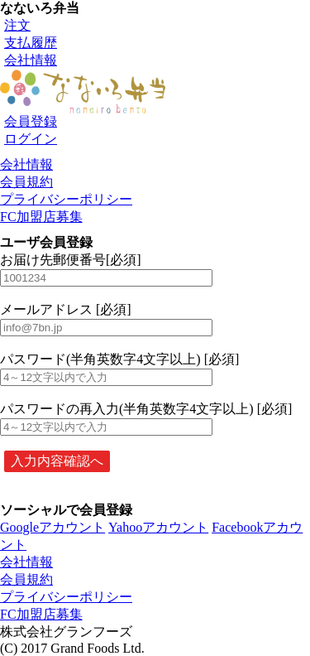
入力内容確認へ (57, 461)
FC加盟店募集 (41, 217)
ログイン (30, 139)
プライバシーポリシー (66, 199)
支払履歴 (30, 43)
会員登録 (30, 121)
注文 (17, 25)
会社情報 (30, 60)
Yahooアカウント (158, 527)
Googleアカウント (52, 527)
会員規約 (26, 182)
